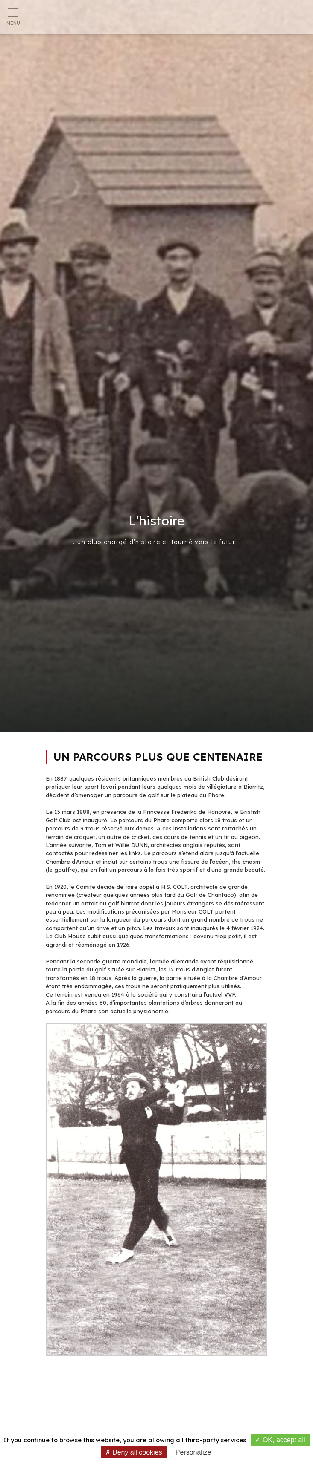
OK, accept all (280, 1440)
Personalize (193, 1452)
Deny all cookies (133, 1452)
